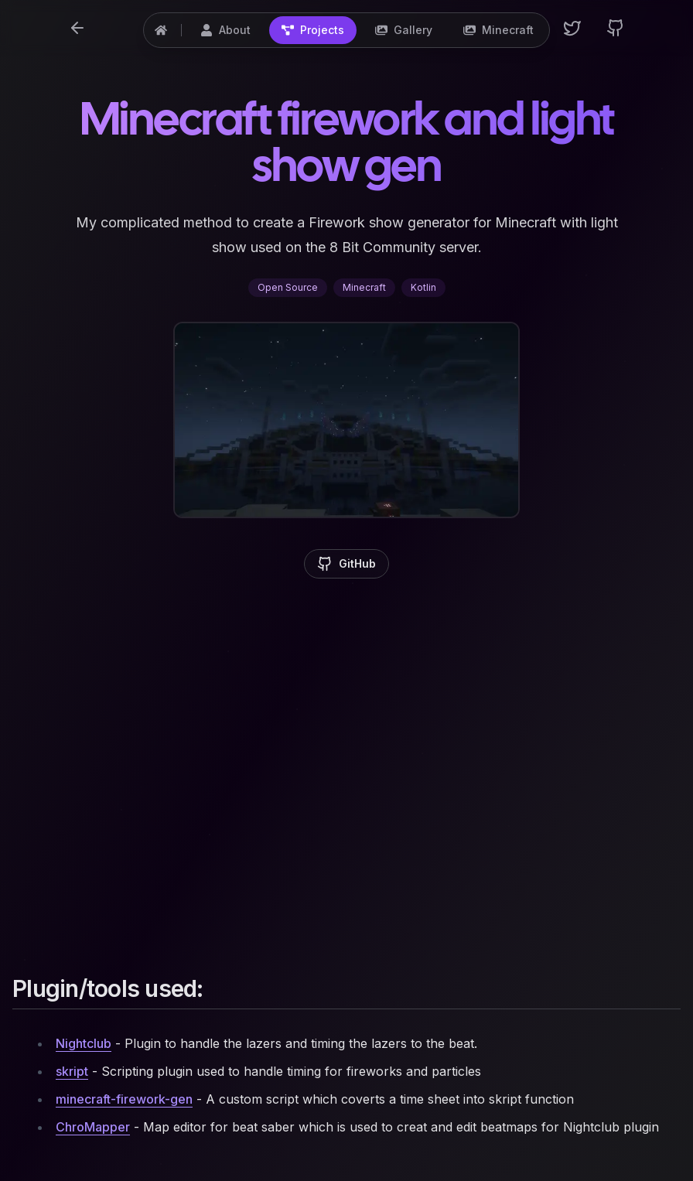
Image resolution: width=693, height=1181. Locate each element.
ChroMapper (93, 1127)
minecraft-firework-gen (124, 1099)
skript (72, 1071)
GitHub (346, 564)
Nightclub (83, 1043)
